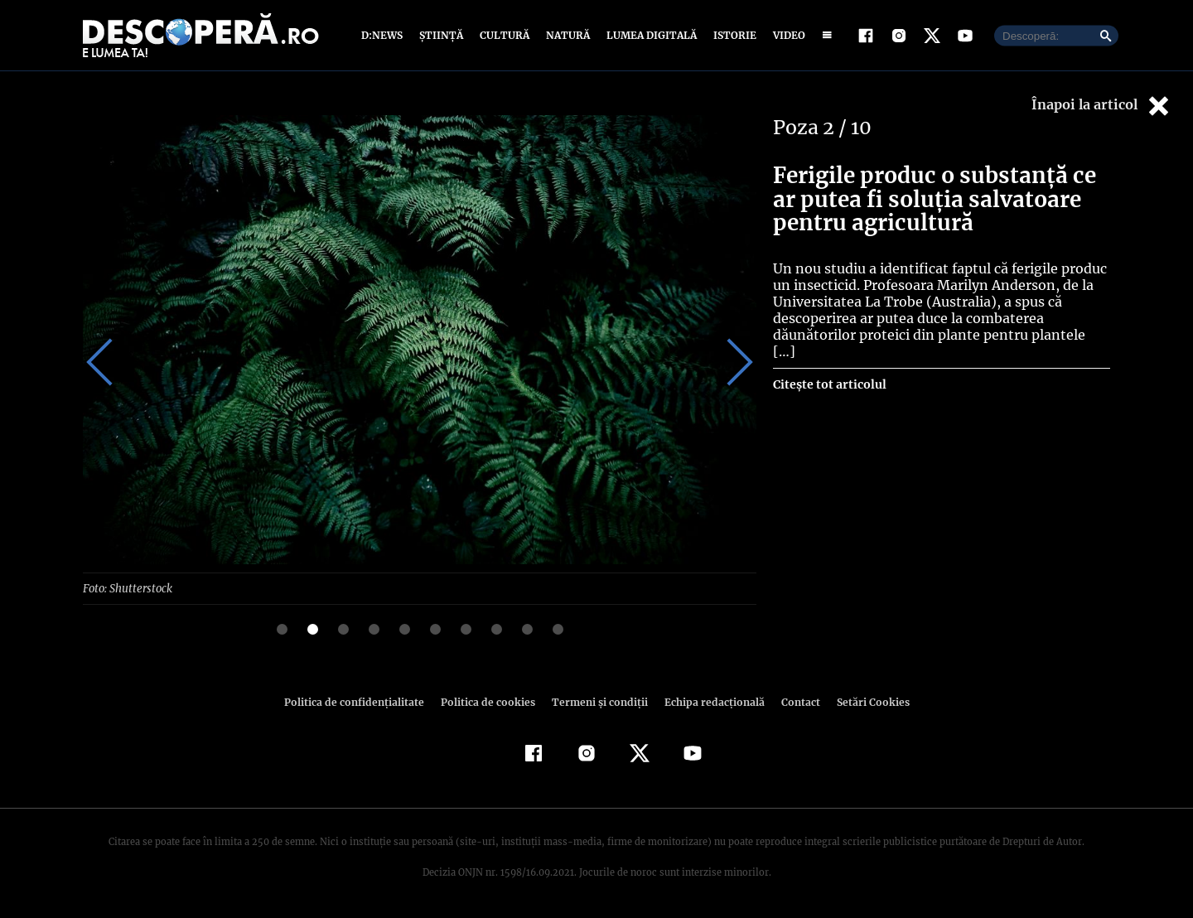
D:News (384, 35)
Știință (442, 35)
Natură (566, 35)
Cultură (504, 35)
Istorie (731, 35)
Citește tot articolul (829, 367)
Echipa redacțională (709, 701)
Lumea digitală (648, 35)
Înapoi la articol (1102, 105)
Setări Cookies (864, 701)
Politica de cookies (489, 701)
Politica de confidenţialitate (361, 701)
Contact (794, 701)
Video (786, 35)
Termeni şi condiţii (597, 701)
